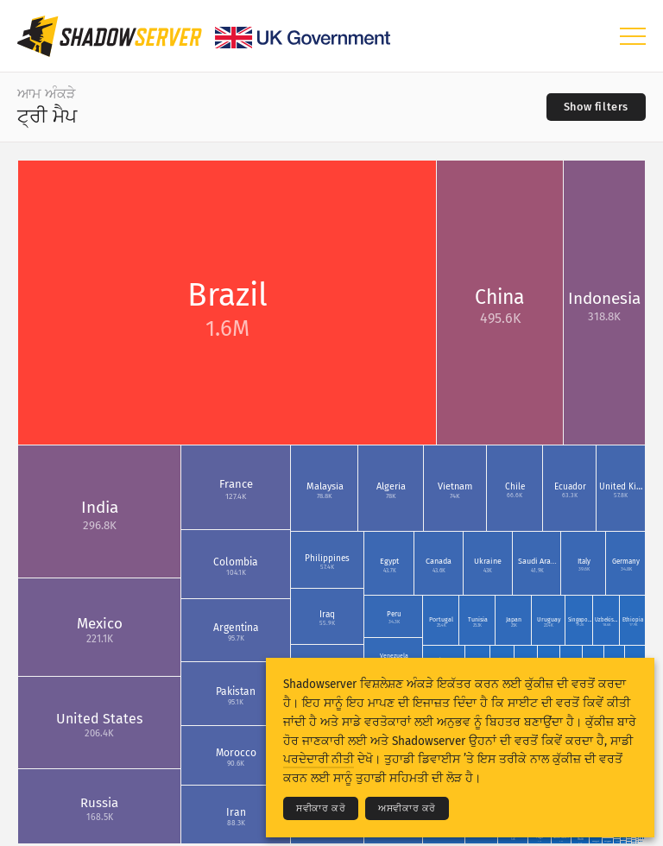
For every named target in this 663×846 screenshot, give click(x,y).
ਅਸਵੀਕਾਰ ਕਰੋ (407, 808)
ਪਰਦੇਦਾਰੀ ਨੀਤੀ (318, 759)
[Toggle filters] (596, 107)
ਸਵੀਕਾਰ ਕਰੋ (320, 808)
